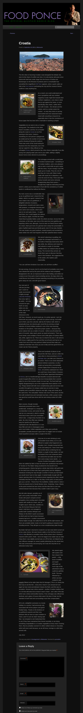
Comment (23, 658)
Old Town (39, 84)
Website (22, 702)
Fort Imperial (29, 86)
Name (23, 684)
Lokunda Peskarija (24, 296)
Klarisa (22, 376)
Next (72, 33)
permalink (57, 639)
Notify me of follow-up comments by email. (31, 707)
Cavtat (32, 132)
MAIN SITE (19, 27)
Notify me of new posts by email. (29, 711)
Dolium (21, 534)
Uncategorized (35, 639)
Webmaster (40, 47)
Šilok (39, 370)
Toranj (28, 150)
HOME (11, 27)
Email (23, 693)
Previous (12, 33)
